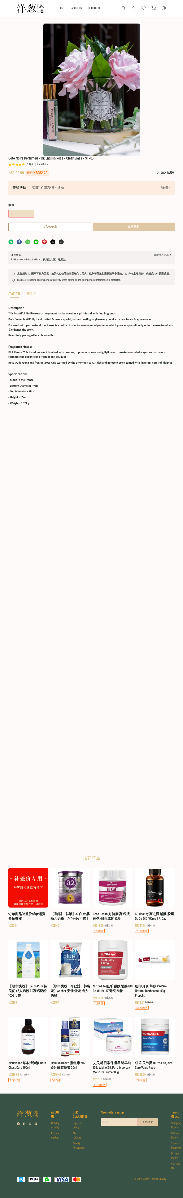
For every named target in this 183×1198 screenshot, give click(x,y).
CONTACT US (94, 8)
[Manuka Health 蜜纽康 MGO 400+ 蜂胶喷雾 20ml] (70, 1049)
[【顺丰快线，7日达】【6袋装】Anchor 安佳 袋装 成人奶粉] (70, 972)
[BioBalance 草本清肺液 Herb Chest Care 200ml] (28, 1049)
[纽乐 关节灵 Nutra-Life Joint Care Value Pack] (155, 1049)
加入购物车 (49, 191)
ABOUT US (76, 8)
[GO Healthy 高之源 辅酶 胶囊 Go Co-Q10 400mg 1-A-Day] (155, 900)
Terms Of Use (177, 1114)
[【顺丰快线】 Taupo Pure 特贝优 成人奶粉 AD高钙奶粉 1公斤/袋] (28, 972)
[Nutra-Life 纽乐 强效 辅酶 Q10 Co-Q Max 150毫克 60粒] (112, 972)
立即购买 (134, 191)
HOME (62, 8)
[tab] (14, 259)
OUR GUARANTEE (80, 1114)
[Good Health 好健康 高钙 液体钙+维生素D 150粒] (112, 900)
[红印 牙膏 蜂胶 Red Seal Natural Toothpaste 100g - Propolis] (155, 975)
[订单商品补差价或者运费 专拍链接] (28, 898)
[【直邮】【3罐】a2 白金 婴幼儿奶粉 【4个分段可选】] (70, 898)
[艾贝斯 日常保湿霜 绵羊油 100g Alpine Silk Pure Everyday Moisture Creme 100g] (112, 1052)
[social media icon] (18, 1124)
